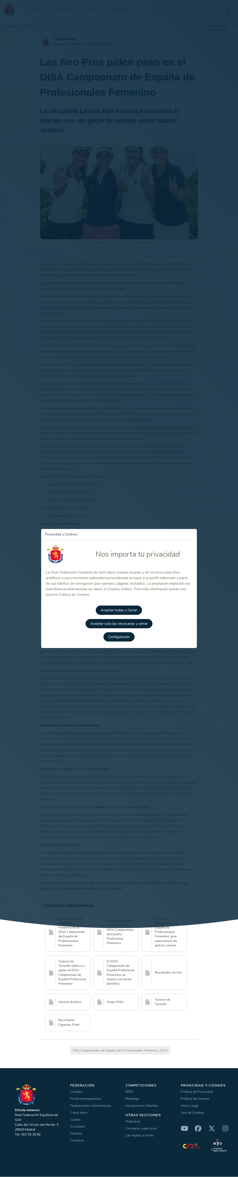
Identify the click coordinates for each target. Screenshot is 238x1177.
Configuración (119, 635)
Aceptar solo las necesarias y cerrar (119, 622)
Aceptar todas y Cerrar (119, 609)
